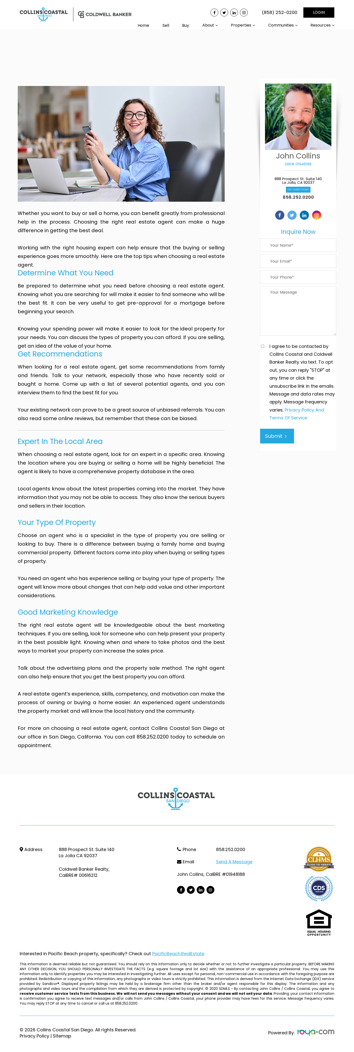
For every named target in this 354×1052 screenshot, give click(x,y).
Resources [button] (320, 25)
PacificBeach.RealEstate (178, 953)
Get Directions (298, 189)
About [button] (208, 25)
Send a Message (234, 862)
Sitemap (62, 1036)
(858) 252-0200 (279, 12)
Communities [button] (281, 25)
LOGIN (319, 12)
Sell (165, 25)
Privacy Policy (34, 1036)
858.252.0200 (298, 197)
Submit (276, 436)
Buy (185, 25)
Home (143, 25)
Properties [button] (241, 25)
